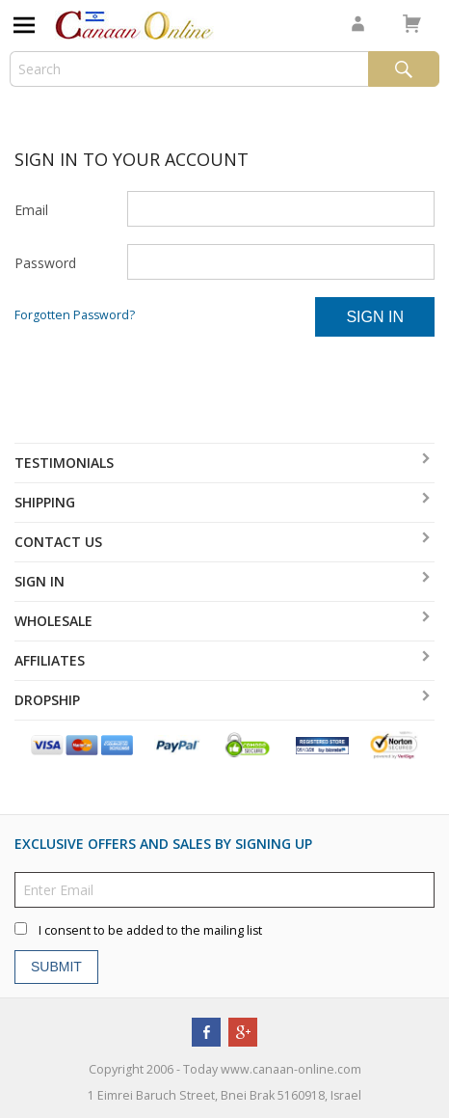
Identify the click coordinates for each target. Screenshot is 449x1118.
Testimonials (64, 462)
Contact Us (58, 541)
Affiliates (49, 660)
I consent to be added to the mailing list (150, 930)
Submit (56, 966)
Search (403, 69)
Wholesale (53, 621)
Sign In (375, 317)
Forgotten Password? (74, 315)
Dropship (47, 700)
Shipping (44, 502)
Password (45, 263)
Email (31, 210)
